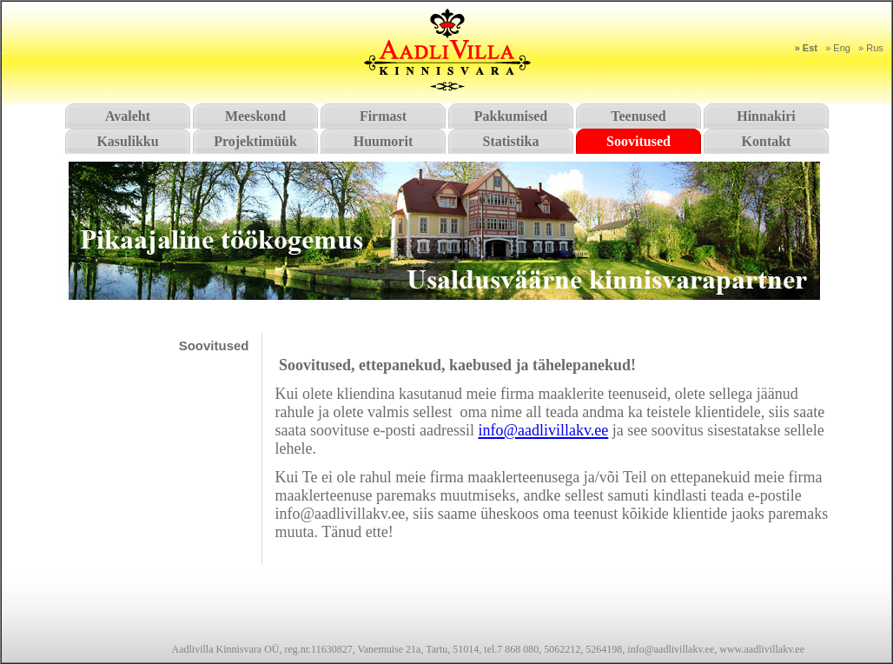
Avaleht (127, 116)
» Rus (870, 48)
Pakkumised (510, 116)
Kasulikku (127, 141)
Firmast (383, 116)
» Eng (837, 48)
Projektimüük (255, 141)
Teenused (638, 116)
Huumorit (383, 141)
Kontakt (766, 141)
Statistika (511, 141)
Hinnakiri (766, 116)
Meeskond (255, 116)
